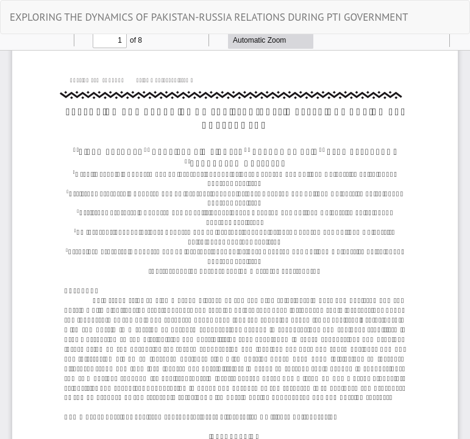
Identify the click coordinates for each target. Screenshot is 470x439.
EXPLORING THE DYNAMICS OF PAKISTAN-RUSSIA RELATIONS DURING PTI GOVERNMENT (209, 17)
